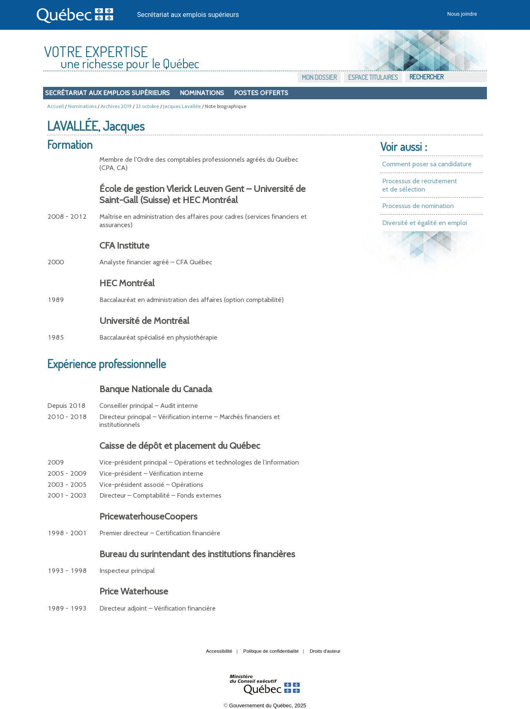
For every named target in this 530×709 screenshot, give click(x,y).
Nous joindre (462, 14)
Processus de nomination (418, 206)
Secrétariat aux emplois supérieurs (188, 15)
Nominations (202, 93)
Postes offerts (261, 93)
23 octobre (147, 106)
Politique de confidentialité (271, 651)
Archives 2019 (116, 106)
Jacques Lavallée (182, 106)
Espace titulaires (373, 77)
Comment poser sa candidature (427, 164)
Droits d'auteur (325, 651)
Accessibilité (219, 651)
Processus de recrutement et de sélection (419, 185)
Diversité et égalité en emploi (424, 223)
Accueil (55, 106)
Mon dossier (319, 77)
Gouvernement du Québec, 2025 (267, 705)
